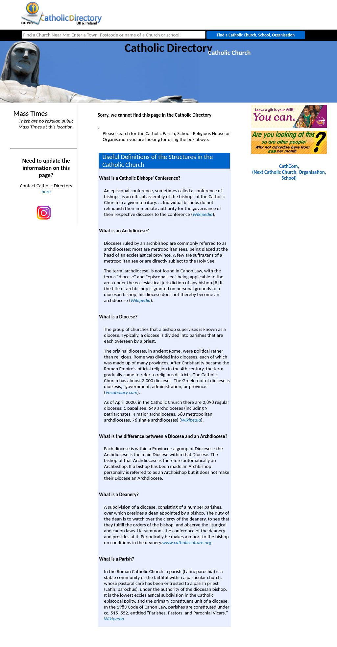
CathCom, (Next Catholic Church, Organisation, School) (289, 172)
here (46, 192)
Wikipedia (203, 214)
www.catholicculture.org (186, 542)
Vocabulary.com (121, 392)
